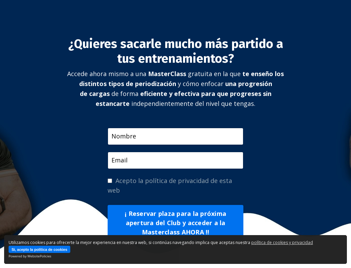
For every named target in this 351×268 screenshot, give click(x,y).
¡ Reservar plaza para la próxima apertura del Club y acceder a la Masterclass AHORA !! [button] (175, 222)
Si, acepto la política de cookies (40, 249)
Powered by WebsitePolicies (30, 256)
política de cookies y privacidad (282, 242)
